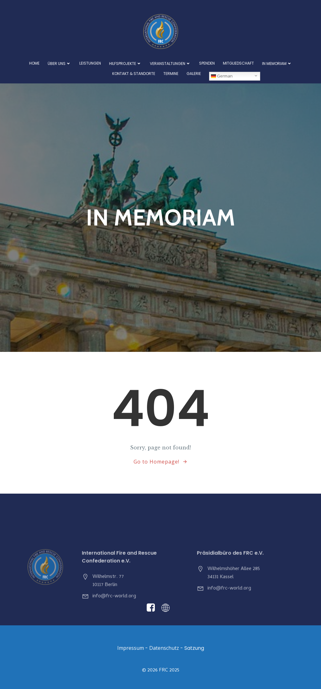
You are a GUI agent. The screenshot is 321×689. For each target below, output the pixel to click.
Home (34, 63)
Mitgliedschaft (238, 63)
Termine (170, 74)
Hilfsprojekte (125, 63)
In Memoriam (277, 63)
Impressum (130, 647)
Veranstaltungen (170, 63)
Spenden (207, 63)
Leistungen (90, 63)
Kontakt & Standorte (133, 74)
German (222, 76)
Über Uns (59, 63)
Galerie (194, 74)
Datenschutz (164, 647)
